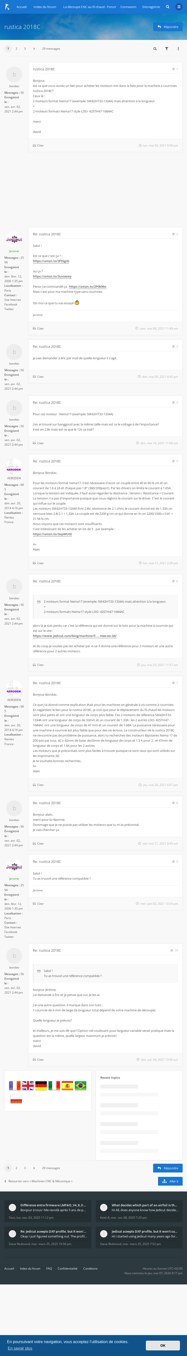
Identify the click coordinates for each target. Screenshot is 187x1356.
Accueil (9, 1268)
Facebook (10, 304)
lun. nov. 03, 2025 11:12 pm (35, 1218)
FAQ (49, 1268)
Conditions (90, 1268)
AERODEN (14, 478)
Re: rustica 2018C (47, 234)
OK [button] (163, 1345)
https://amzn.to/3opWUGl (52, 534)
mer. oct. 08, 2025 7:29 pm (129, 1218)
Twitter (9, 309)
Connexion (128, 7)
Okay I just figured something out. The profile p (53, 1236)
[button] (34, 48)
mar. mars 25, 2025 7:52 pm (142, 1244)
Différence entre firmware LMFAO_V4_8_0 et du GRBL (53, 1205)
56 (22, 93)
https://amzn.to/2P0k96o (87, 286)
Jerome (14, 251)
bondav (14, 86)
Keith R (104, 1218)
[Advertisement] (93, 191)
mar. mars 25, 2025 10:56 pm (51, 1244)
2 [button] (16, 48)
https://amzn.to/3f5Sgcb (51, 261)
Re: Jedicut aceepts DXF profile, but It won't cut (53, 1231)
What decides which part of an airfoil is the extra (145, 1205)
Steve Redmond (19, 1244)
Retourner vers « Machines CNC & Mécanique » (38, 1181)
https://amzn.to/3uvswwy (52, 276)
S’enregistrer (151, 7)
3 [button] (25, 48)
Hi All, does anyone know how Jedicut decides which (145, 1210)
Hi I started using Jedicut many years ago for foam (145, 1236)
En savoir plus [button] (20, 1348)
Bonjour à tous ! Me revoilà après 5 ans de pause (53, 1210)
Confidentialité (67, 1268)
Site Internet (12, 300)
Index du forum (30, 1268)
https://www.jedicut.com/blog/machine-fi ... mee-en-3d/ (75, 636)
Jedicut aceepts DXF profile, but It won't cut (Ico (145, 1231)
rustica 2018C (22, 27)
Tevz (12, 1218)
